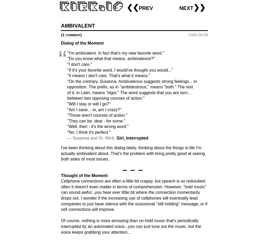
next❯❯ (192, 7)
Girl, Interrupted (133, 138)
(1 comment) (71, 35)
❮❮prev (140, 7)
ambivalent (78, 25)
